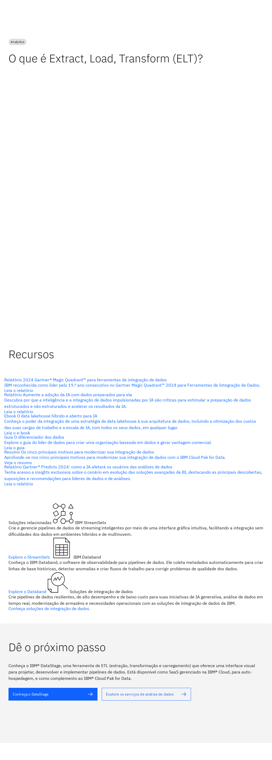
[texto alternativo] (134, 385)
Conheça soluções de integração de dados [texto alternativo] (48, 608)
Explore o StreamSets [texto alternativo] (29, 557)
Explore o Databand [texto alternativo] (27, 591)
